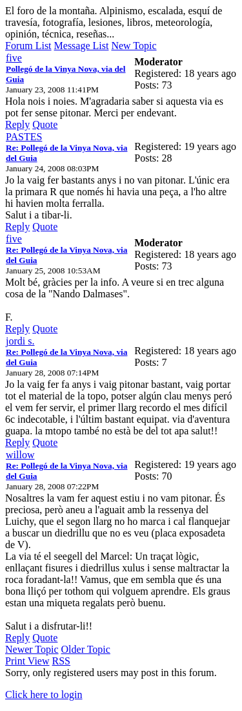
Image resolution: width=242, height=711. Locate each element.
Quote (44, 124)
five (14, 57)
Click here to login (44, 694)
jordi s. (20, 340)
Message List (81, 45)
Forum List (28, 45)
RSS (61, 660)
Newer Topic (32, 649)
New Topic (133, 45)
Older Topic (85, 649)
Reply (17, 124)
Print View (27, 660)
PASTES (24, 136)
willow (20, 454)
